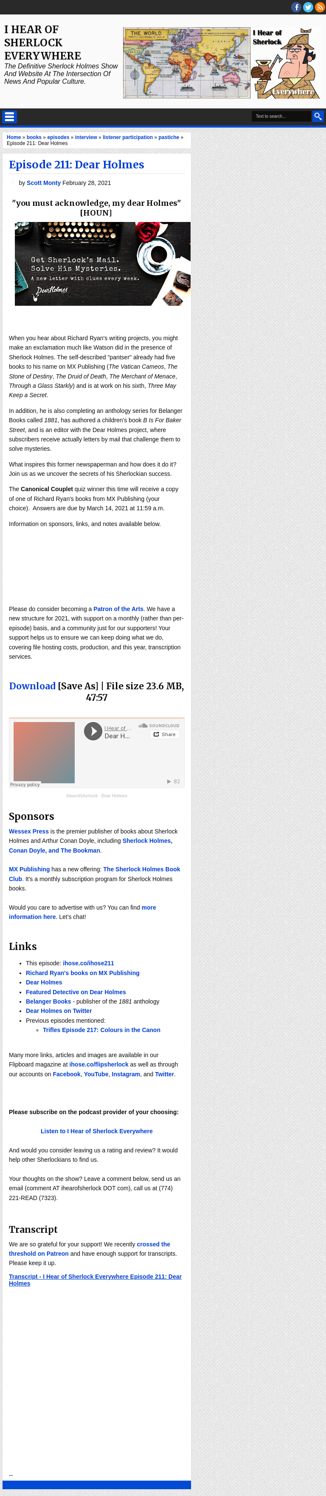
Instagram (126, 1074)
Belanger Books (48, 1001)
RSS (320, 7)
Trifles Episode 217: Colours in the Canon (101, 1030)
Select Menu (9, 117)
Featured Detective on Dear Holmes (76, 992)
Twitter (164, 1074)
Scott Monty (44, 182)
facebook (296, 7)
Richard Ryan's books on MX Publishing (83, 973)
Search (318, 116)
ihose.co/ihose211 (88, 963)
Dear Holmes (114, 796)
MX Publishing (29, 869)
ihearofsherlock (82, 796)
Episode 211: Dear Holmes (76, 164)
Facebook (67, 1074)
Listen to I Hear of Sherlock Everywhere (97, 1131)
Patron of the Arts (118, 609)
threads (308, 7)
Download (32, 686)
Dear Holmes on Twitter (59, 1010)
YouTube (96, 1074)
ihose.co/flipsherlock (98, 1064)
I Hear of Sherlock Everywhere (42, 43)
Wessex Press (29, 831)
